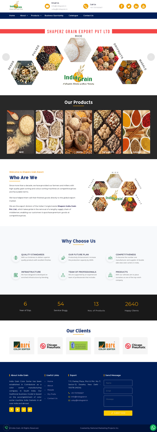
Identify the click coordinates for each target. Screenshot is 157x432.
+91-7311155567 (96, 7)
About (23, 16)
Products (35, 16)
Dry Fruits (51, 394)
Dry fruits (108, 152)
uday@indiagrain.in (59, 9)
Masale (137, 152)
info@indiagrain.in (59, 6)
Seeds (79, 152)
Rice (21, 152)
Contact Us (88, 16)
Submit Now (118, 413)
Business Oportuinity (54, 16)
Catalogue (73, 16)
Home (12, 16)
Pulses (50, 152)
